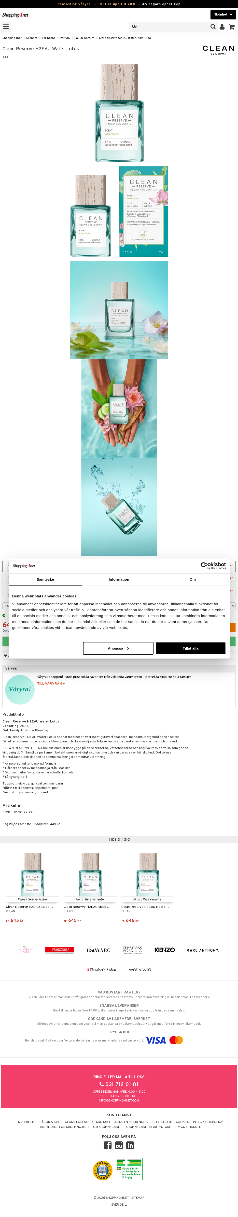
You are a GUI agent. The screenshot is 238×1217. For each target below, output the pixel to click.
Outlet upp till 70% (118, 4)
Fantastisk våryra (74, 4)
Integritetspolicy (208, 1122)
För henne (48, 38)
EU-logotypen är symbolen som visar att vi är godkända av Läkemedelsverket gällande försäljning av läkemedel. (119, 1021)
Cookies (182, 1122)
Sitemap (137, 1198)
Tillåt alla (190, 648)
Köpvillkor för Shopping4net (64, 1127)
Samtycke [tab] (45, 579)
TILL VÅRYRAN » (51, 684)
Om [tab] (193, 579)
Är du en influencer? (131, 1122)
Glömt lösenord (79, 1122)
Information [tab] (119, 579)
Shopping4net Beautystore (148, 1127)
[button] (232, 27)
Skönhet (31, 38)
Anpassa (118, 648)
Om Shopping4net (107, 1127)
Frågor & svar (50, 1122)
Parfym (65, 38)
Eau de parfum (84, 38)
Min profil (26, 1122)
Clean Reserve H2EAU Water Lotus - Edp (125, 38)
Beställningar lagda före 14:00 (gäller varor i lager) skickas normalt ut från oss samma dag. (119, 1008)
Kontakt (103, 1122)
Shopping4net (12, 38)
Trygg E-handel (188, 1127)
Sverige (119, 1205)
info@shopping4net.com (119, 1101)
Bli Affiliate (162, 1122)
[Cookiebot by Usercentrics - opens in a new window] (204, 566)
